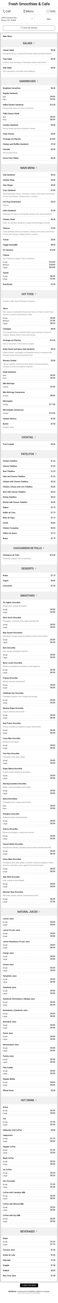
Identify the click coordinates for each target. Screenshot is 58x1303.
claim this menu (29, 1285)
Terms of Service (24, 1293)
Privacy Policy (35, 1293)
